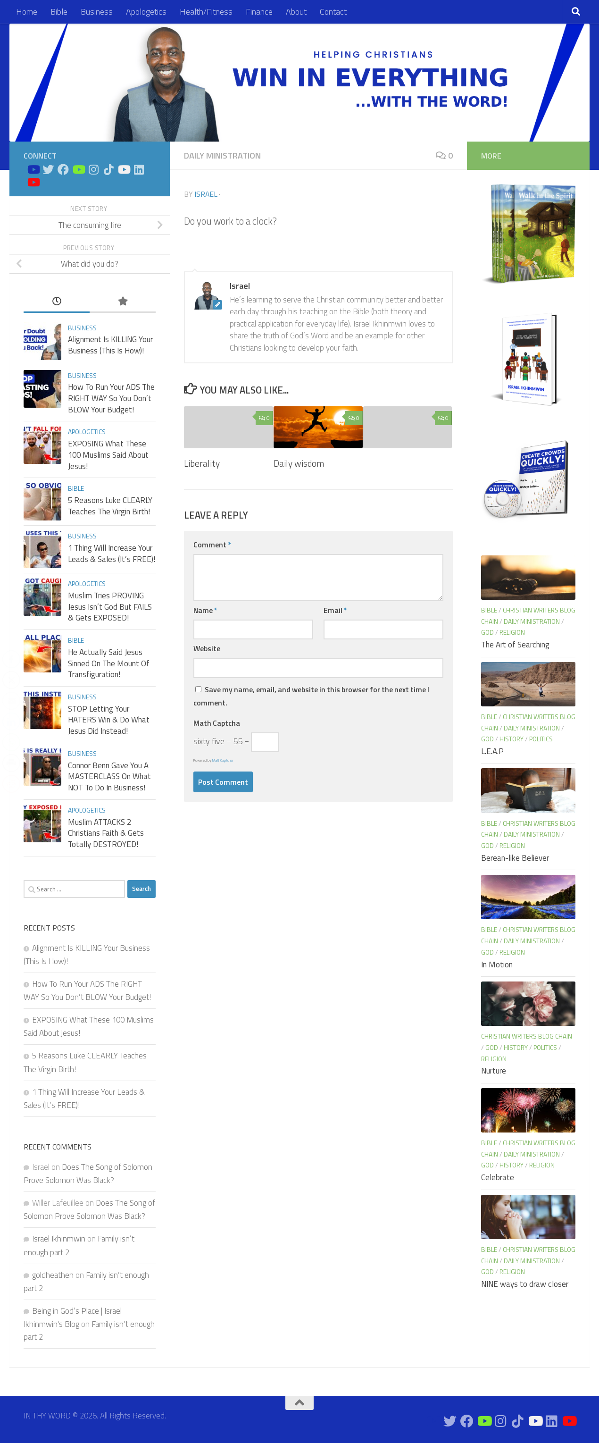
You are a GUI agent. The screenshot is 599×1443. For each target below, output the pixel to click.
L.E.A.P (492, 751)
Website (206, 648)
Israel (205, 194)
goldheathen (53, 1275)
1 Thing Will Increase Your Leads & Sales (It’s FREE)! (111, 553)
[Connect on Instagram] (93, 169)
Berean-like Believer (515, 858)
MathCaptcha (222, 760)
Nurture (493, 1071)
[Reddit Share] (11, 784)
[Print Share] (11, 763)
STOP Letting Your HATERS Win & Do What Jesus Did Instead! (109, 720)
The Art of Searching (515, 644)
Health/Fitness (206, 11)
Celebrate (497, 1177)
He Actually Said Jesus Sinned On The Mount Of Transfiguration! (109, 663)
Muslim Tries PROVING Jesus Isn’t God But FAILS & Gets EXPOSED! (110, 606)
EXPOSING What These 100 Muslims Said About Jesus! (108, 454)
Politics (541, 739)
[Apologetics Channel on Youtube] (33, 182)
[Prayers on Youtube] (123, 169)
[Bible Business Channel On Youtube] (78, 169)
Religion (512, 632)
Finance (259, 11)
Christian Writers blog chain (526, 1036)
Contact (333, 11)
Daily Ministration (222, 155)
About (296, 11)
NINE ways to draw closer (524, 1284)
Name (205, 610)
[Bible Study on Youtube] (33, 169)
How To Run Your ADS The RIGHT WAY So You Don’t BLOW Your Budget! (111, 398)
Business (97, 11)
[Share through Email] (11, 701)
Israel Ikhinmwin (58, 1239)
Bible (58, 11)
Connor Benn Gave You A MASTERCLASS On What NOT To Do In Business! (109, 776)
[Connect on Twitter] (48, 169)
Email (335, 610)
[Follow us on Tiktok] (108, 169)
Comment (212, 544)
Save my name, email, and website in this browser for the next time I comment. (311, 696)
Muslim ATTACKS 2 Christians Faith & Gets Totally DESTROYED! (106, 833)
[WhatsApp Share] (11, 742)
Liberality (202, 463)
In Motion (497, 964)
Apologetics (146, 11)
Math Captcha (216, 723)
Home (26, 11)
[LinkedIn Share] (11, 721)
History (511, 739)
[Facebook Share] (11, 659)
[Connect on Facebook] (63, 169)
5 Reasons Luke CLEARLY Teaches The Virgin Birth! (110, 506)
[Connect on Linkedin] (138, 169)
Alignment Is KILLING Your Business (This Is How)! (110, 345)
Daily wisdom (299, 463)
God (487, 632)
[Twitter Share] (11, 680)
